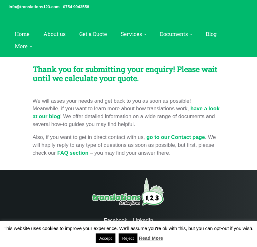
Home (22, 33)
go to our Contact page (175, 137)
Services (131, 33)
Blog (211, 33)
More (21, 46)
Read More (151, 238)
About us (54, 33)
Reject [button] (128, 238)
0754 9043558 (76, 6)
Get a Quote (93, 33)
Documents (174, 33)
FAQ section (72, 153)
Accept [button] (105, 238)
